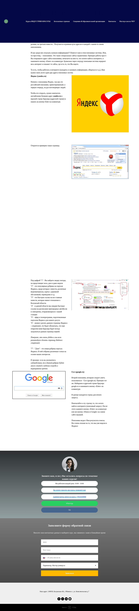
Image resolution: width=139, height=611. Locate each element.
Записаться (69, 573)
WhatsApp (69, 503)
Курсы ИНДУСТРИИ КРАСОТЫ (38, 21)
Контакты (112, 21)
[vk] (66, 598)
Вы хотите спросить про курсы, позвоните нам (69, 490)
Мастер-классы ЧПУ (127, 21)
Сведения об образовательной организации (89, 21)
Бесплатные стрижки (62, 21)
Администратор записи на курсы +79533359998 (69, 497)
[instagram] (69, 598)
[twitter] (62, 598)
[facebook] (58, 598)
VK (69, 510)
